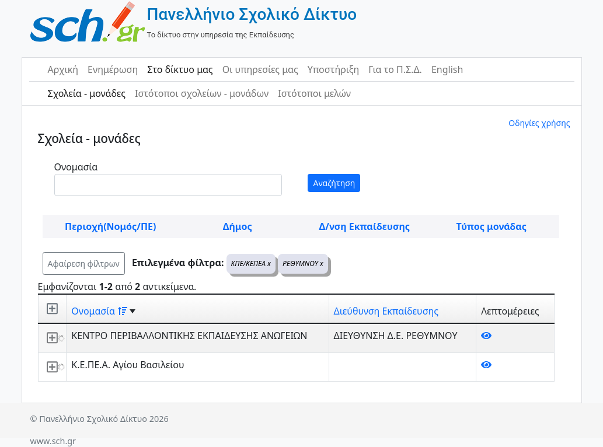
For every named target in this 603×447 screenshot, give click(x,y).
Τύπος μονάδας (491, 226)
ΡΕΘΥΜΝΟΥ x (303, 263)
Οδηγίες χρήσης (539, 122)
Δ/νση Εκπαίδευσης (364, 226)
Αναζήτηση (334, 182)
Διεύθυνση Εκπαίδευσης (386, 311)
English (447, 69)
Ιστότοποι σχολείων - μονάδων (202, 93)
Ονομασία (76, 166)
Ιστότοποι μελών (314, 93)
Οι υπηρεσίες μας (260, 69)
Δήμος (237, 226)
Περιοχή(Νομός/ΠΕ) (110, 226)
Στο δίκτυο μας (179, 69)
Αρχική (63, 69)
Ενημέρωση (113, 69)
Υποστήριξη (334, 69)
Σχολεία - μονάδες (87, 93)
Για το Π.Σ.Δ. (395, 69)
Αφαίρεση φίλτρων (84, 263)
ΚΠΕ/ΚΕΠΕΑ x (251, 263)
